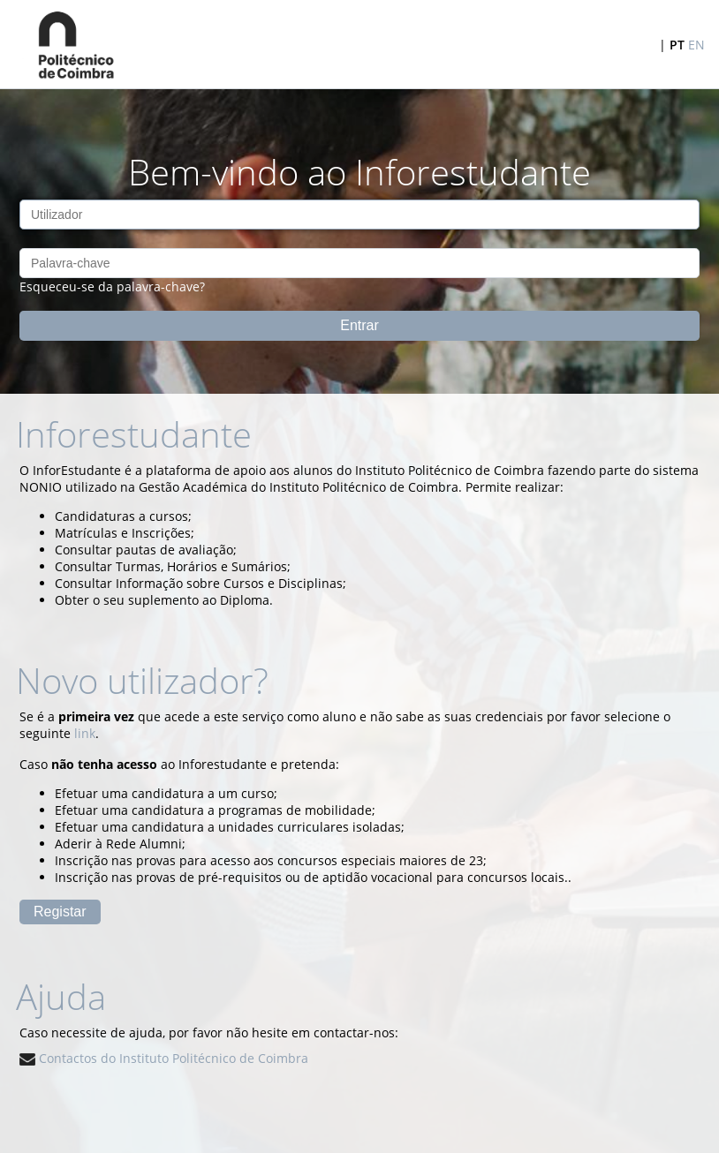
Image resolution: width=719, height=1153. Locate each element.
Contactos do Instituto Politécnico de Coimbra (163, 1058)
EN (696, 44)
